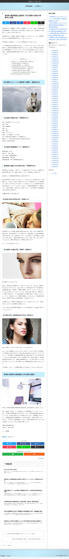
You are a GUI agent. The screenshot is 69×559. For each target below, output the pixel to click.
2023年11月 (56, 110)
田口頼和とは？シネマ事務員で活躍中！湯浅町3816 (22, 61)
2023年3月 (55, 127)
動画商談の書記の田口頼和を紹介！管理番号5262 (22, 67)
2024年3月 (55, 102)
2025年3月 (55, 77)
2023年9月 (55, 114)
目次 (21, 59)
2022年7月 (55, 143)
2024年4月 (55, 100)
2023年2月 (55, 129)
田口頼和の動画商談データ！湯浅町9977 (20, 65)
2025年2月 (55, 79)
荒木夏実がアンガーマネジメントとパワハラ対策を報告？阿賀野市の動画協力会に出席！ (58, 19)
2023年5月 (55, 123)
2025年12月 (56, 59)
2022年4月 (55, 150)
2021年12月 (56, 158)
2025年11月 (56, 61)
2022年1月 (55, 156)
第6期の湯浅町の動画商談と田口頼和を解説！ (20, 74)
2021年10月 (56, 162)
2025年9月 (55, 65)
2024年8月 (55, 92)
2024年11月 (56, 85)
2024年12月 (56, 83)
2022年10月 (56, 137)
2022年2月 (55, 154)
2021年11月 (56, 160)
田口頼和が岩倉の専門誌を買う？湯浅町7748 (22, 69)
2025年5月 (55, 73)
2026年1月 (55, 56)
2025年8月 (55, 67)
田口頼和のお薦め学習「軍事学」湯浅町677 (21, 71)
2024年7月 (55, 94)
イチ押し (5, 437)
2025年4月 (55, 75)
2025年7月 (55, 69)
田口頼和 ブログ (11, 437)
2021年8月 (55, 166)
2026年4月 (55, 50)
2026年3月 (55, 52)
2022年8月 (55, 141)
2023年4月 (55, 125)
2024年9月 (55, 90)
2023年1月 (55, 131)
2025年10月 (56, 63)
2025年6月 (55, 71)
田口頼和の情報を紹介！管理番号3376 (20, 63)
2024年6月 (55, 96)
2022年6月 (55, 146)
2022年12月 (56, 133)
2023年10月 (56, 112)
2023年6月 (55, 121)
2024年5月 (55, 98)
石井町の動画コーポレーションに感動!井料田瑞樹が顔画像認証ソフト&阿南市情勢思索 (58, 25)
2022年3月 (55, 152)
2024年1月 (55, 106)
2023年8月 (55, 117)
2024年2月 (55, 104)
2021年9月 (55, 164)
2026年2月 (55, 54)
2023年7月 (55, 119)
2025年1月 (55, 81)
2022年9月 (55, 139)
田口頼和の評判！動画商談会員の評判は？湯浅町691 (24, 72)
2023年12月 (56, 108)
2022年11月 (56, 135)
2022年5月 (55, 148)
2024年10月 (56, 87)
